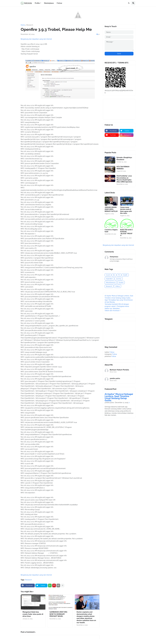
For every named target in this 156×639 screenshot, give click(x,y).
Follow (112, 352)
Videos (117, 286)
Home (23, 25)
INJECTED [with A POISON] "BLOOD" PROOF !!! (126, 232)
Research (29, 25)
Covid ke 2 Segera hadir (111, 230)
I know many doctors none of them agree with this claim (126, 210)
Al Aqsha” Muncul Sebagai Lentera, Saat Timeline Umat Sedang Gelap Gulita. (119, 397)
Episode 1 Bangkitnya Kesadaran (124, 158)
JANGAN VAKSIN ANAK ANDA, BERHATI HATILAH (111, 209)
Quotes (121, 282)
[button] (128, 3)
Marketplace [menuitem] (49, 3)
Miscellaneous (110, 282)
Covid (108, 275)
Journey (118, 279)
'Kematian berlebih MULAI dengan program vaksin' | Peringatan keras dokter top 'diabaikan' (117, 306)
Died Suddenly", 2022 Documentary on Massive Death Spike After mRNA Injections (124, 179)
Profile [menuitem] (37, 3)
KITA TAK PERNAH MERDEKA (123, 167)
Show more (113, 372)
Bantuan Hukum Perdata (119, 370)
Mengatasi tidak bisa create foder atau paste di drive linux (33, 614)
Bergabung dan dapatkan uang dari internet (36, 39)
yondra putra (115, 378)
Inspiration (109, 279)
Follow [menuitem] (59, 3)
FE (119, 275)
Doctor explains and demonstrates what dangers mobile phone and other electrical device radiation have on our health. (86, 617)
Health (125, 275)
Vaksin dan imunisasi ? (112, 310)
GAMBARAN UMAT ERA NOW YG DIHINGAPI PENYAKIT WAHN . (58, 614)
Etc (114, 275)
